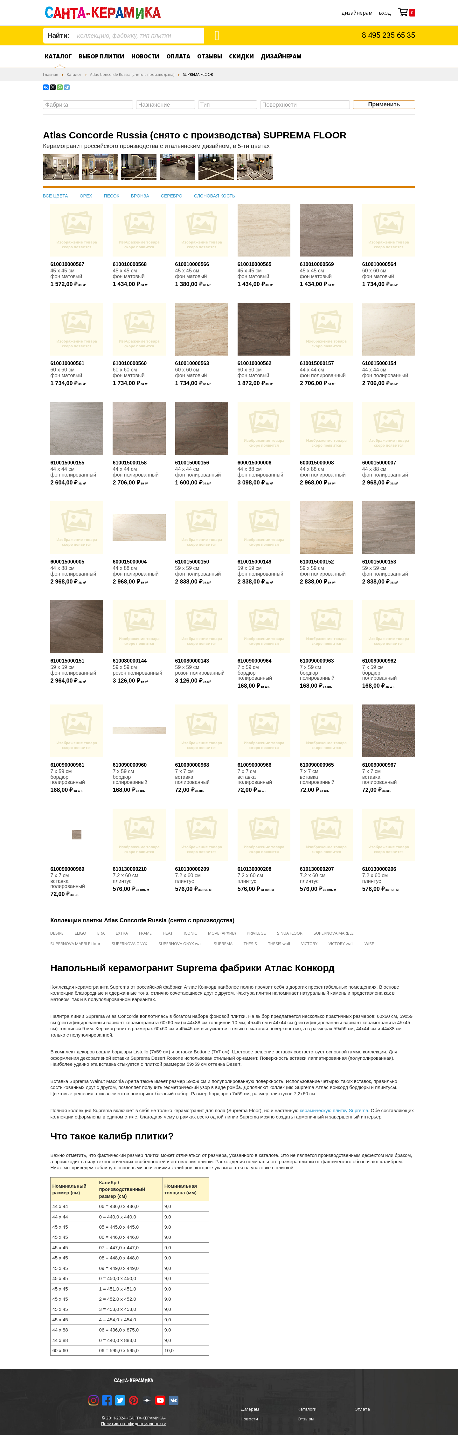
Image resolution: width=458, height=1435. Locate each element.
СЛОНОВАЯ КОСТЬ (214, 195)
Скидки (241, 56)
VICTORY (309, 943)
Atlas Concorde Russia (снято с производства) (132, 74)
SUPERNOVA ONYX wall (180, 943)
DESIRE (57, 933)
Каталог (58, 56)
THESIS (250, 943)
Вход (385, 12)
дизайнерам (357, 12)
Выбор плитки (101, 56)
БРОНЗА (140, 195)
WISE (369, 943)
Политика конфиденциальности (133, 1423)
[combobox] (124, 35)
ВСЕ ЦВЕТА (55, 195)
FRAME (145, 933)
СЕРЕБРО (171, 195)
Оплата (178, 56)
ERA (101, 933)
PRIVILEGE (256, 933)
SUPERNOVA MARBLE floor (75, 943)
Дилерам (250, 1409)
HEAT (168, 933)
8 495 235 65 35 (388, 35)
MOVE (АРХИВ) (222, 933)
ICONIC (190, 933)
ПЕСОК (111, 195)
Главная (50, 74)
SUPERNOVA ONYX (129, 943)
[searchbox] (89, 105)
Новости (145, 56)
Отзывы (209, 56)
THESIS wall (279, 943)
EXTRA (122, 933)
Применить (384, 104)
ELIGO (80, 933)
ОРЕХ (86, 195)
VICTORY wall (341, 943)
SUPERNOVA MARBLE (334, 933)
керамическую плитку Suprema (334, 1110)
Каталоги (307, 1409)
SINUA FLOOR (289, 933)
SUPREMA (223, 943)
